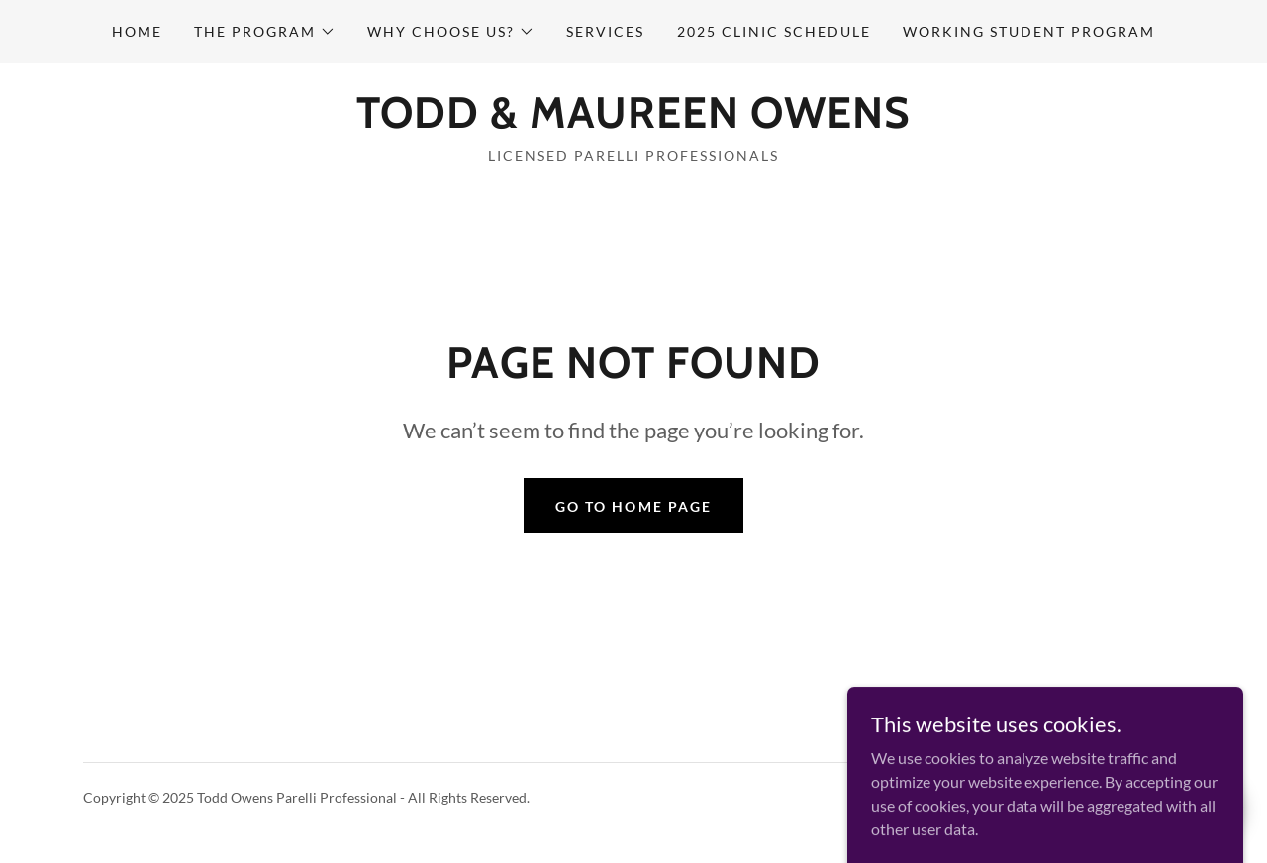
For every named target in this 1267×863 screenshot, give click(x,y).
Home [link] (137, 31)
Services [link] (605, 31)
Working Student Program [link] (1029, 31)
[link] (633, 121)
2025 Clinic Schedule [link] (774, 31)
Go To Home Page (633, 506)
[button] (265, 32)
